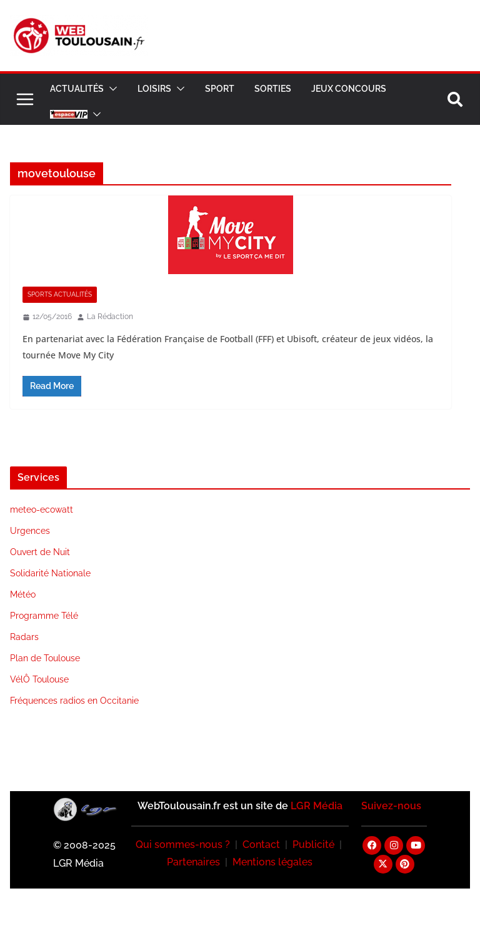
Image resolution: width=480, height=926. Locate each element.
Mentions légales (272, 862)
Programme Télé (44, 616)
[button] (111, 88)
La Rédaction (110, 316)
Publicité (313, 844)
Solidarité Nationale (50, 573)
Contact (261, 844)
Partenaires (193, 862)
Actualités (77, 89)
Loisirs (154, 89)
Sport (219, 89)
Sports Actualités (60, 294)
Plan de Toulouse (45, 658)
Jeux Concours (348, 89)
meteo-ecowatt (41, 510)
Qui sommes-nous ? (183, 844)
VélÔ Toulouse (39, 679)
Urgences (30, 531)
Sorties (272, 89)
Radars (24, 637)
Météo (23, 594)
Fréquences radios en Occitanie (74, 701)
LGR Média (316, 806)
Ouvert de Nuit (40, 552)
